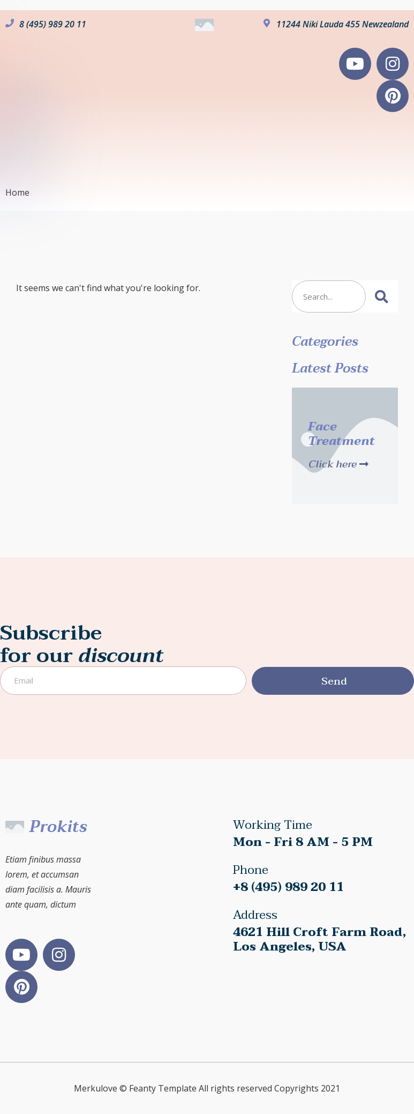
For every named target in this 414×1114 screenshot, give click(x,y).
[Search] (382, 296)
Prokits (58, 827)
